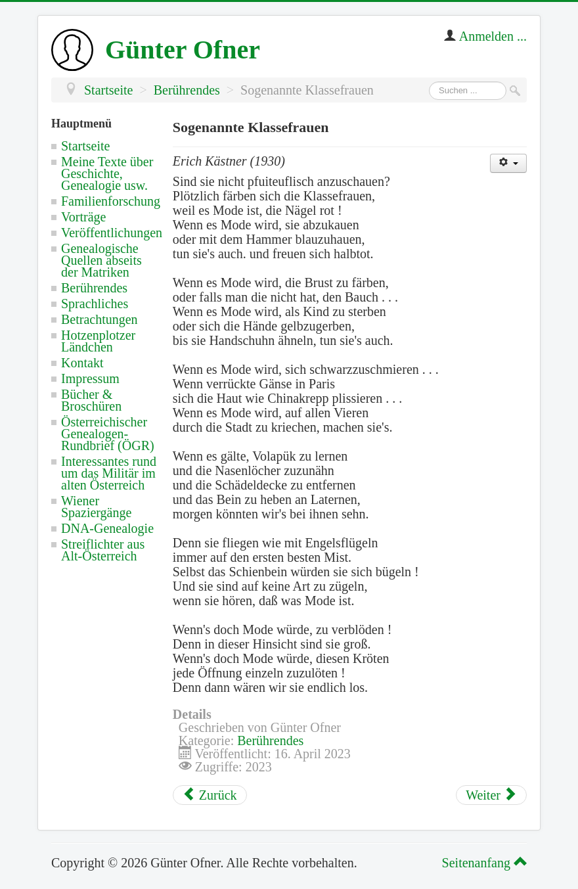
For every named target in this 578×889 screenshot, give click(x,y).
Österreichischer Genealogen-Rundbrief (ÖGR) (107, 434)
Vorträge (83, 217)
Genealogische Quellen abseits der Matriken (101, 260)
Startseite (85, 146)
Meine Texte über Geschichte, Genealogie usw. (107, 173)
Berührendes (94, 288)
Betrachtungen (99, 319)
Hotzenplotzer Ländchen (98, 341)
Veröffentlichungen (111, 232)
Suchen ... (429, 81)
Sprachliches (94, 303)
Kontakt (82, 362)
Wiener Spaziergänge (96, 506)
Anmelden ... (493, 36)
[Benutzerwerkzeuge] (508, 163)
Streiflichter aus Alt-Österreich (102, 550)
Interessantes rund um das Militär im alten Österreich (108, 473)
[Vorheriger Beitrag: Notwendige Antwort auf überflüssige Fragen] (210, 795)
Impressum (90, 378)
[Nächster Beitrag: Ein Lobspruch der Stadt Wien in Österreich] (491, 795)
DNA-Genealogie (107, 528)
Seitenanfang (482, 862)
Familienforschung (110, 201)
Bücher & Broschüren (91, 400)
